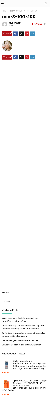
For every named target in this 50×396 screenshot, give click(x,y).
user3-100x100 (16, 11)
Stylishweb (15, 22)
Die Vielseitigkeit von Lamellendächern (20, 340)
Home (5, 11)
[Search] (46, 3)
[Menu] (3, 3)
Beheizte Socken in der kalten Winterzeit (21, 344)
